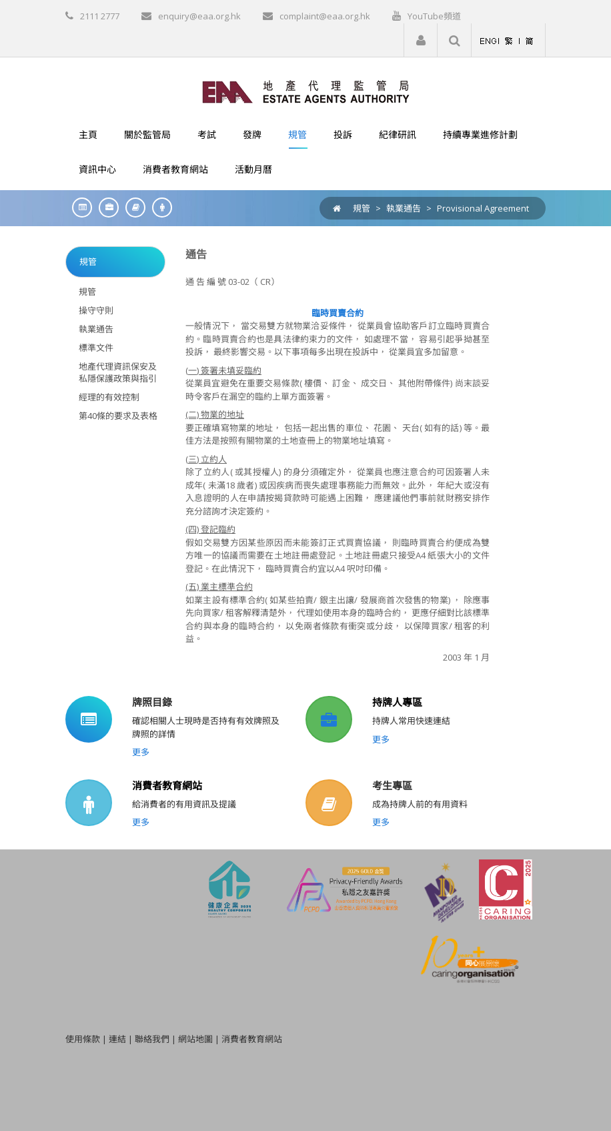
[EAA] (306, 91)
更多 (140, 752)
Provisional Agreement (483, 208)
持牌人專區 (397, 702)
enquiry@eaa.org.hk (199, 16)
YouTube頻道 (434, 16)
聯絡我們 (152, 1039)
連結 (117, 1039)
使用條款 (82, 1039)
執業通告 (403, 208)
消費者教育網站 (167, 785)
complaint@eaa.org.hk (324, 16)
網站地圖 (195, 1039)
